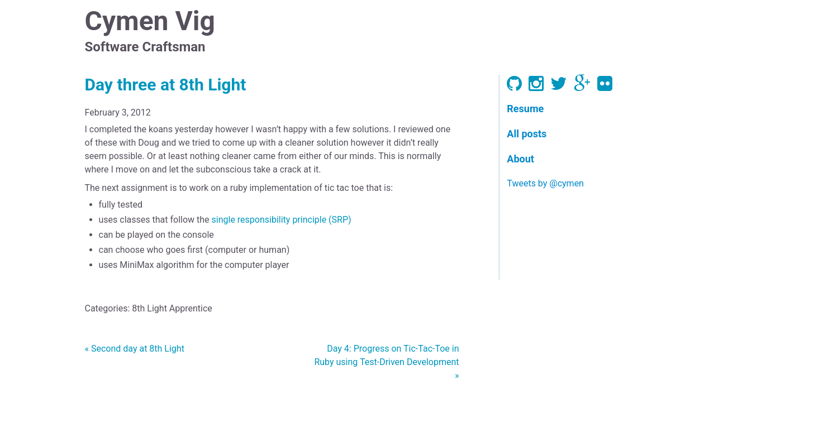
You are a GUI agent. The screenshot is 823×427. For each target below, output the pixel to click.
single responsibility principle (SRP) (281, 219)
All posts (526, 134)
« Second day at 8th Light (134, 348)
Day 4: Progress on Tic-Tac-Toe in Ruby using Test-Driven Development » (386, 362)
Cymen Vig (150, 21)
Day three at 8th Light (165, 84)
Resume (525, 108)
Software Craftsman (145, 47)
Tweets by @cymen (545, 183)
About (520, 159)
